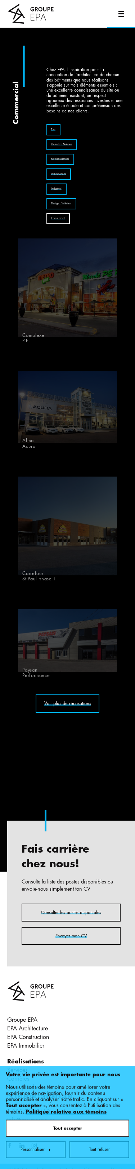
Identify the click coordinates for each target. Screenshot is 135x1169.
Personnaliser (36, 1050)
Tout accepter (67, 1029)
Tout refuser (99, 1050)
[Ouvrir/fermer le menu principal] (121, 14)
